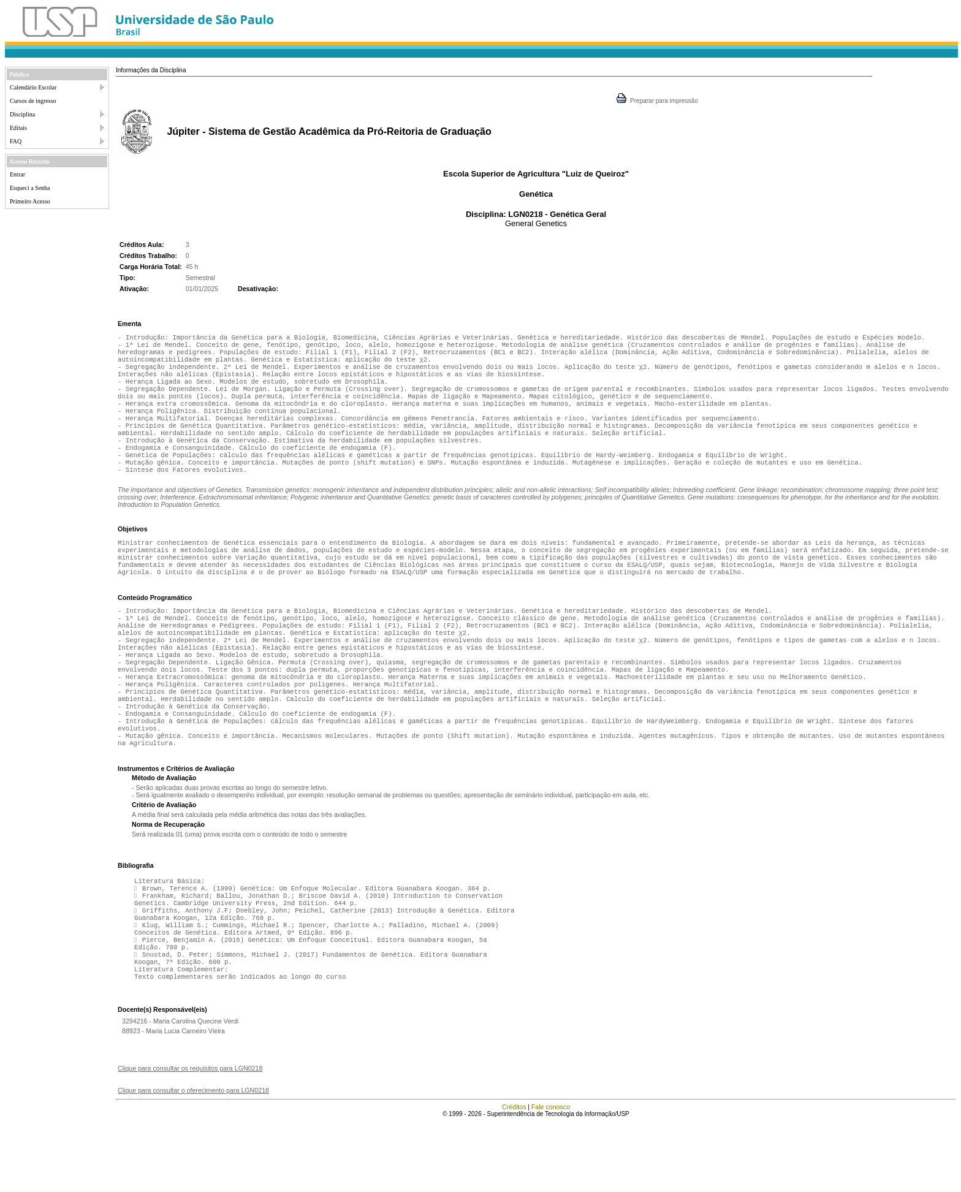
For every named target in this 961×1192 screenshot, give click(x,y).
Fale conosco (550, 1176)
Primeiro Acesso (30, 201)
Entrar (17, 174)
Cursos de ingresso (33, 100)
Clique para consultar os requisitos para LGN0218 (190, 1138)
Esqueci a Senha (30, 187)
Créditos (514, 1176)
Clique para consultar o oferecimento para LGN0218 (193, 1160)
